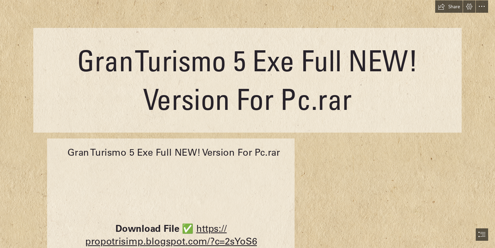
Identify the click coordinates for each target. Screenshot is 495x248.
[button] (449, 6)
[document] (247, 124)
